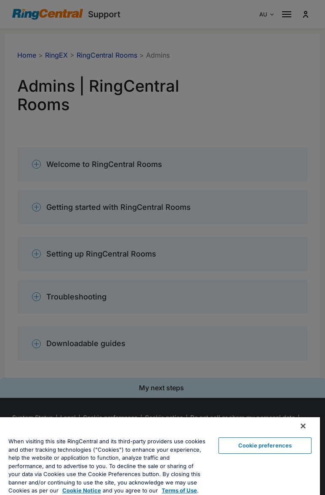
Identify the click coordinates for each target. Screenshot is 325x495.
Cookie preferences (265, 445)
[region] (160, 456)
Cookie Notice (81, 490)
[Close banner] (303, 426)
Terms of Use (179, 490)
